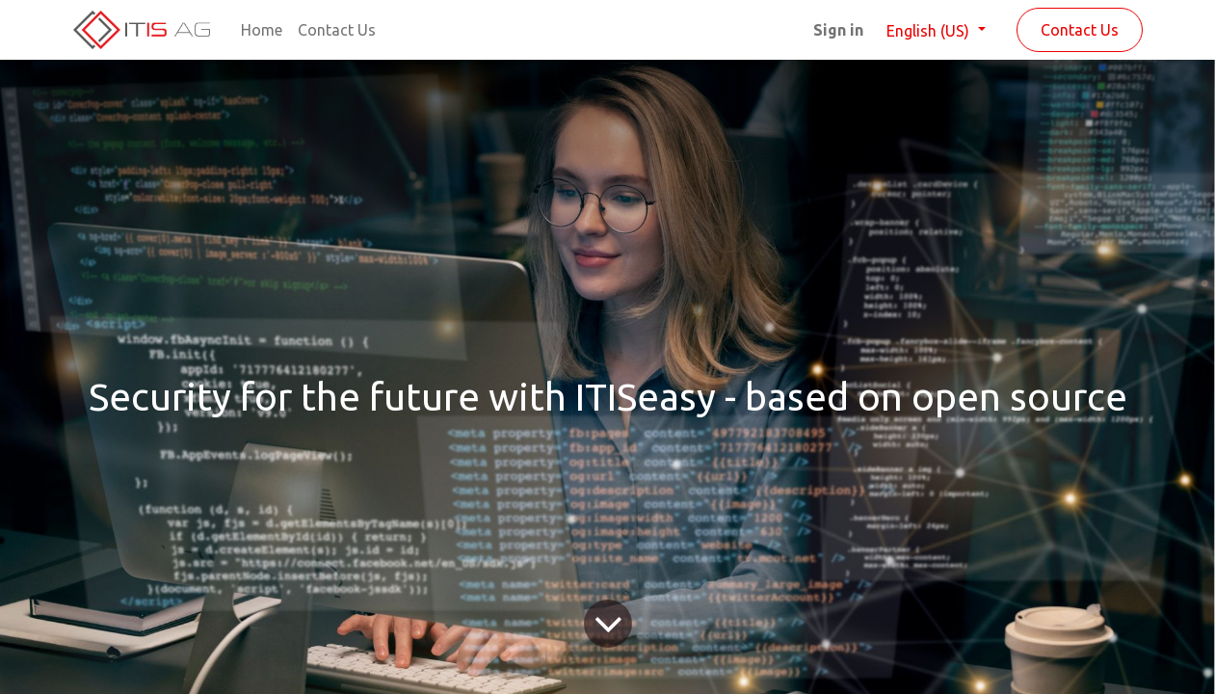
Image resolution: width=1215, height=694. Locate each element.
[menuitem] (261, 30)
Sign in (838, 30)
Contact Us (1080, 30)
